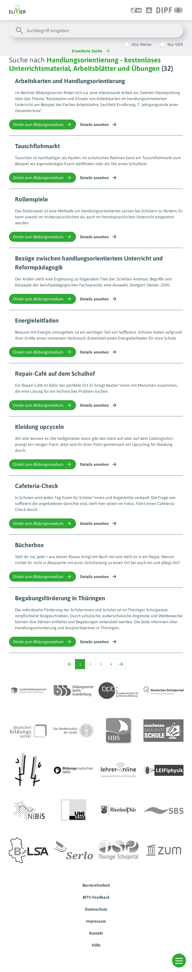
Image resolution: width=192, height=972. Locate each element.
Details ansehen (98, 124)
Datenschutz (96, 909)
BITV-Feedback (96, 897)
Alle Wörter (142, 44)
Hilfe (96, 945)
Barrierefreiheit (96, 885)
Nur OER (175, 44)
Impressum (96, 921)
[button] (179, 961)
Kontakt (96, 933)
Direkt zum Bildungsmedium (42, 124)
